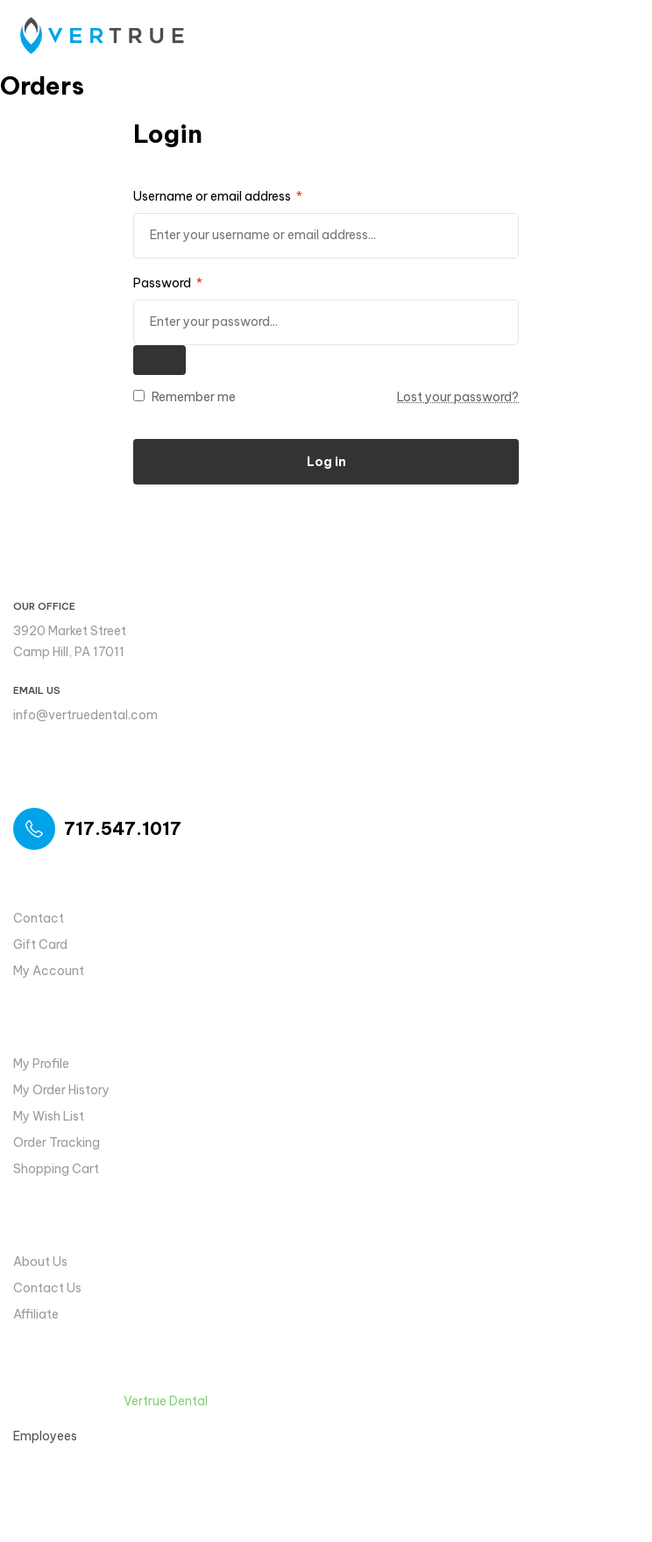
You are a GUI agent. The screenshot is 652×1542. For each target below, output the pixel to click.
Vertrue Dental (166, 1401)
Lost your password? (458, 397)
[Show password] (159, 360)
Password (167, 283)
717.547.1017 (122, 828)
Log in (326, 462)
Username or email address (217, 196)
